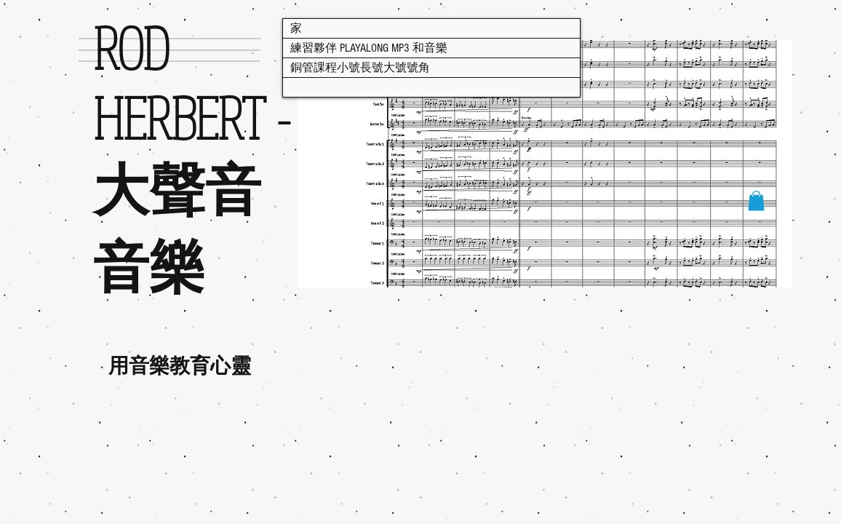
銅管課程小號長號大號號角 (360, 67)
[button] (756, 200)
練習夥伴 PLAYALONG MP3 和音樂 (368, 48)
